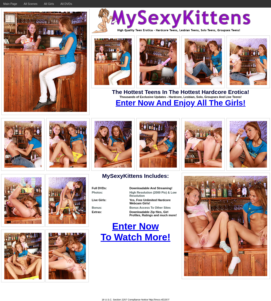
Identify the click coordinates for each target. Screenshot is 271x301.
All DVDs (66, 3)
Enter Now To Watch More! (136, 231)
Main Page (10, 3)
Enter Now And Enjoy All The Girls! (180, 103)
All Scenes (31, 3)
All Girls (49, 3)
